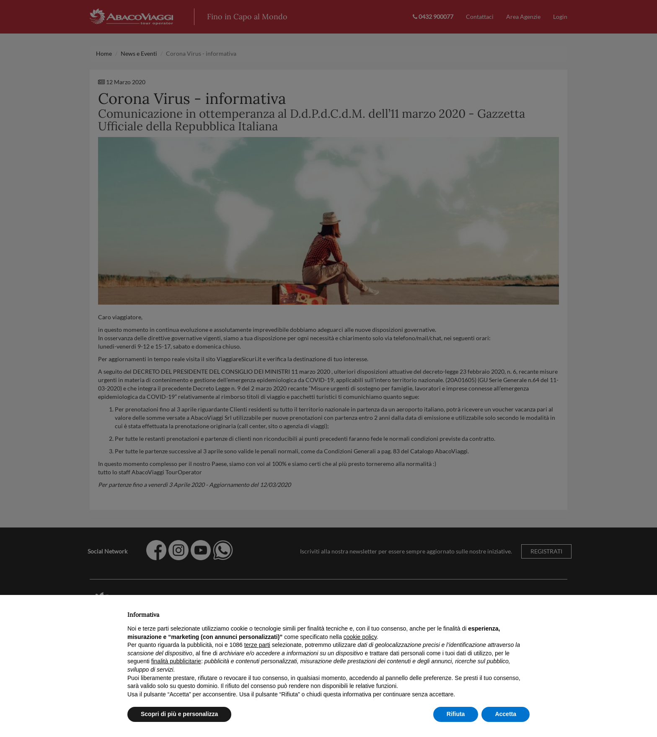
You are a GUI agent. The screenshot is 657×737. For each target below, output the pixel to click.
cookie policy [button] (360, 637)
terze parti (257, 644)
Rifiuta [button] (456, 714)
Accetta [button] (505, 714)
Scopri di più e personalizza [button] (179, 714)
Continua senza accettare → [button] (491, 612)
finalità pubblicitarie (176, 661)
